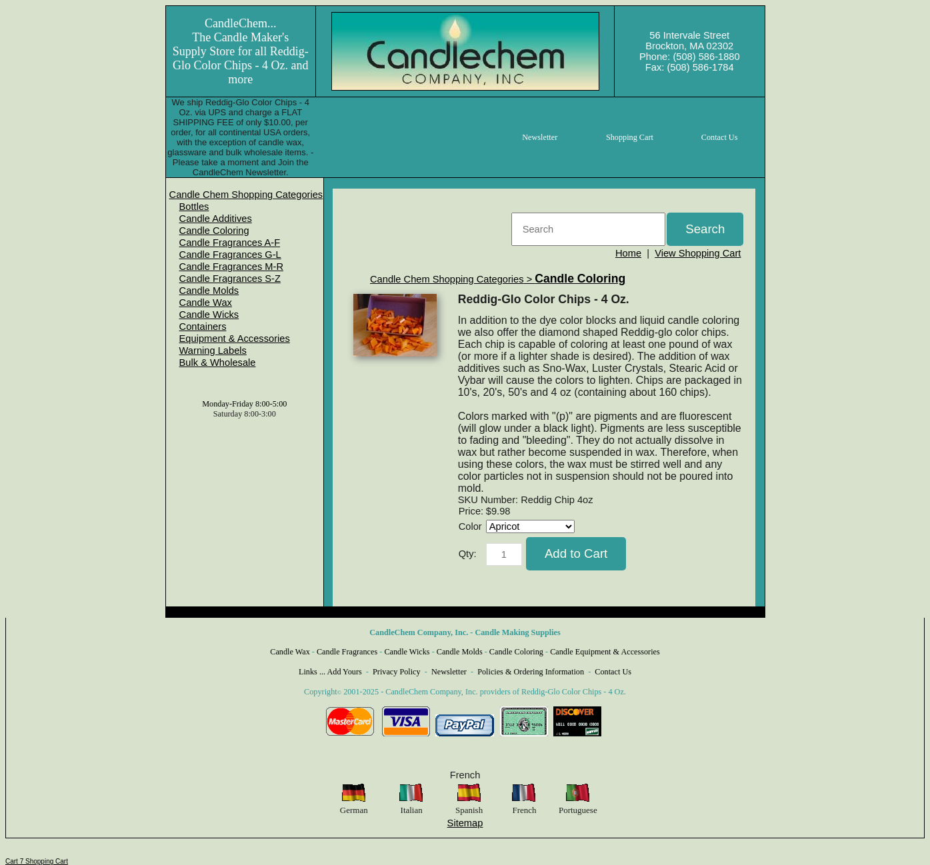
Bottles (194, 206)
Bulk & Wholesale (217, 362)
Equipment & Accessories (234, 338)
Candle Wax (205, 302)
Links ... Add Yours (330, 671)
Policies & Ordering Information (530, 671)
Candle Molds (209, 290)
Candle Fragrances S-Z (230, 278)
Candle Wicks (209, 314)
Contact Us (613, 671)
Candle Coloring (214, 230)
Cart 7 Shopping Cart (36, 861)
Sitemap (465, 823)
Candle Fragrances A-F (230, 242)
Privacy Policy (397, 671)
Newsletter (449, 671)
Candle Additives (215, 218)
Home (628, 253)
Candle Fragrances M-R (231, 266)
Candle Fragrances (347, 651)
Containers (203, 326)
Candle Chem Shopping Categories (246, 194)
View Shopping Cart (698, 253)
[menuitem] (246, 195)
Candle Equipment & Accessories (605, 651)
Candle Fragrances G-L (230, 254)
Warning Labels (213, 350)
